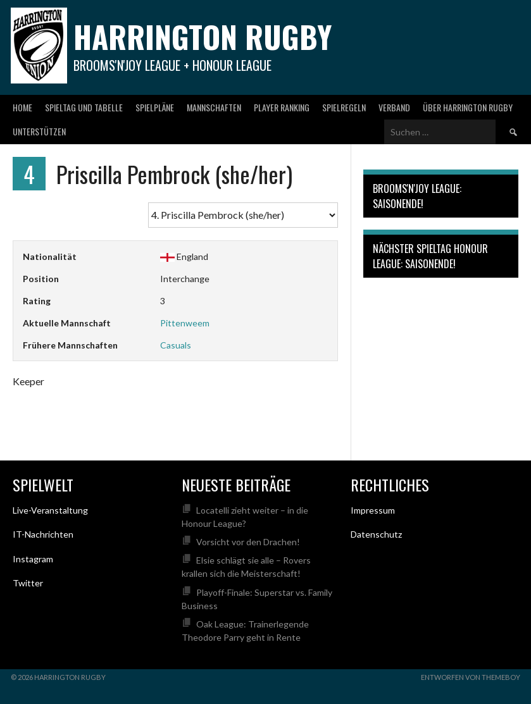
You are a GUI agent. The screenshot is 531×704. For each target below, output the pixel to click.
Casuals (175, 345)
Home (22, 107)
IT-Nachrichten (43, 534)
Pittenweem (184, 323)
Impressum (373, 510)
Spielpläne (154, 107)
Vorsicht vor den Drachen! (248, 541)
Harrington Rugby (202, 36)
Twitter (28, 582)
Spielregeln (344, 107)
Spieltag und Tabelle (84, 107)
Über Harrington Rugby (468, 107)
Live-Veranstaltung (50, 510)
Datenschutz (376, 534)
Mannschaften (214, 107)
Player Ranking (281, 107)
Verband (394, 107)
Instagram (33, 558)
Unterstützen (39, 131)
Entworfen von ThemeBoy (470, 677)
